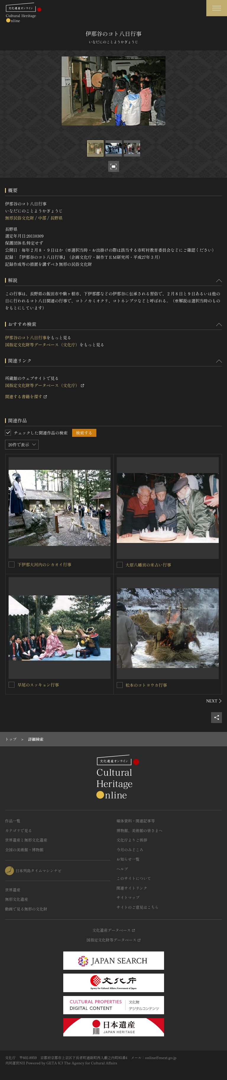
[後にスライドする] (214, 701)
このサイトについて (133, 878)
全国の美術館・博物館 (24, 849)
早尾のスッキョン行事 (38, 685)
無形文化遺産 (16, 899)
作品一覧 (12, 821)
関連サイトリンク (131, 888)
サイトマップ (128, 897)
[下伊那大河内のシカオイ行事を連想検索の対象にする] (11, 564)
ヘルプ (122, 869)
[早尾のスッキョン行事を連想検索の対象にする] (11, 685)
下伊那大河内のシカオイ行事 (44, 564)
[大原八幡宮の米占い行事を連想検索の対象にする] (120, 565)
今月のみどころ (129, 849)
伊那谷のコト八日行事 (25, 337)
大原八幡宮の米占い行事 (148, 565)
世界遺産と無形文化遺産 (26, 840)
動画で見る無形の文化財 (26, 909)
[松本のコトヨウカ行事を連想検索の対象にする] (120, 685)
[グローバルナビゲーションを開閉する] (216, 8)
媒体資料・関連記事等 (135, 821)
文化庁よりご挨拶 (131, 840)
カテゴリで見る (18, 830)
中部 (42, 218)
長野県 (56, 218)
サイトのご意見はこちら (137, 907)
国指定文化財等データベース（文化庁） (42, 345)
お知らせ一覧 (128, 859)
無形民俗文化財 (19, 218)
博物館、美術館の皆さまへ (139, 830)
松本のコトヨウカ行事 (146, 685)
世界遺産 (12, 890)
